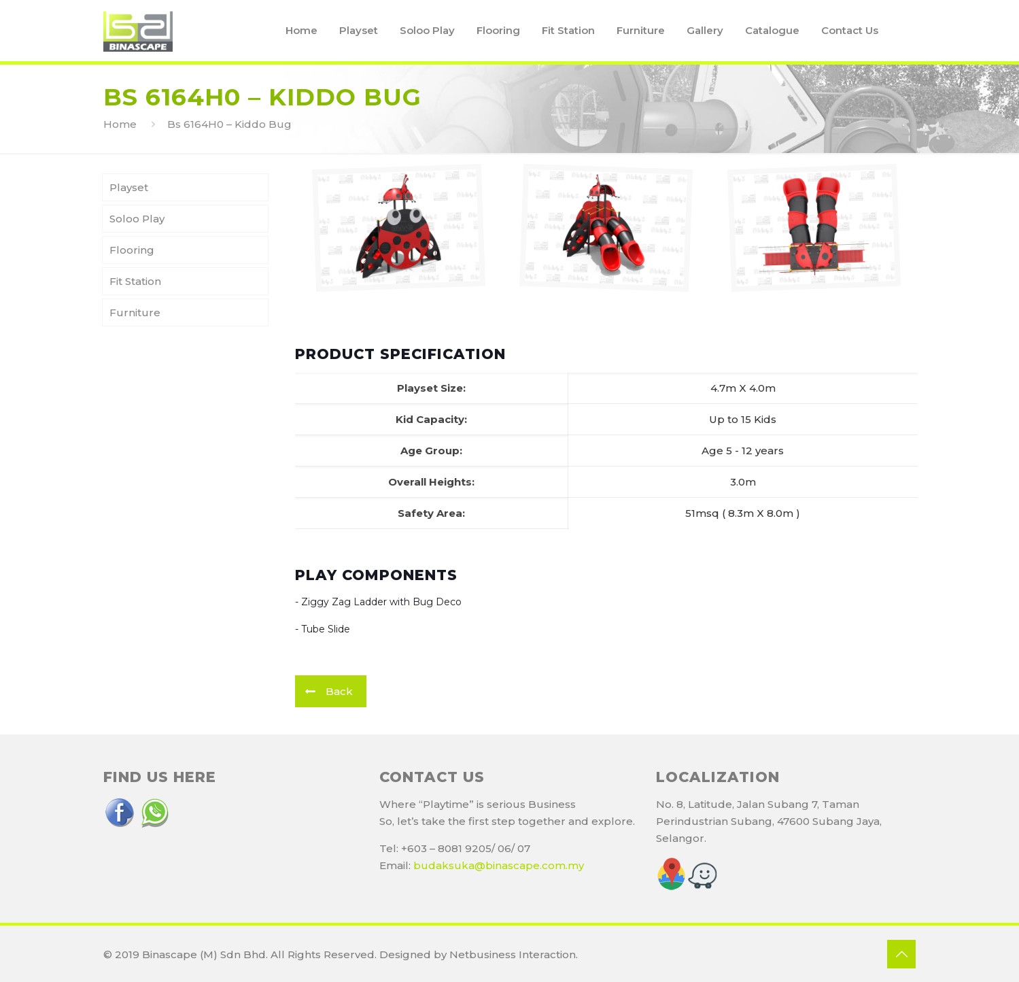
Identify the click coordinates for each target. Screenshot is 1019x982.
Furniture (134, 312)
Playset (128, 187)
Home (120, 124)
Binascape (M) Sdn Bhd (204, 954)
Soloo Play (137, 218)
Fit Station (135, 281)
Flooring (131, 249)
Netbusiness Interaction (512, 954)
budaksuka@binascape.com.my (498, 865)
